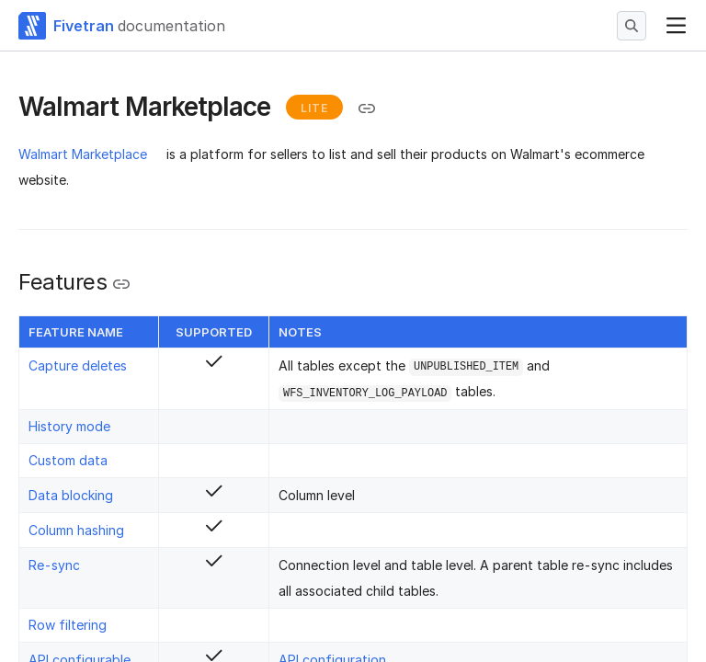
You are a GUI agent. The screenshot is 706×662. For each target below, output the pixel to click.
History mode (69, 426)
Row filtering (67, 625)
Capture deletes (77, 365)
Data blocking (70, 495)
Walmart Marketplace (82, 154)
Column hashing (76, 530)
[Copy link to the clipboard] (366, 108)
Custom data (68, 460)
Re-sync (54, 565)
